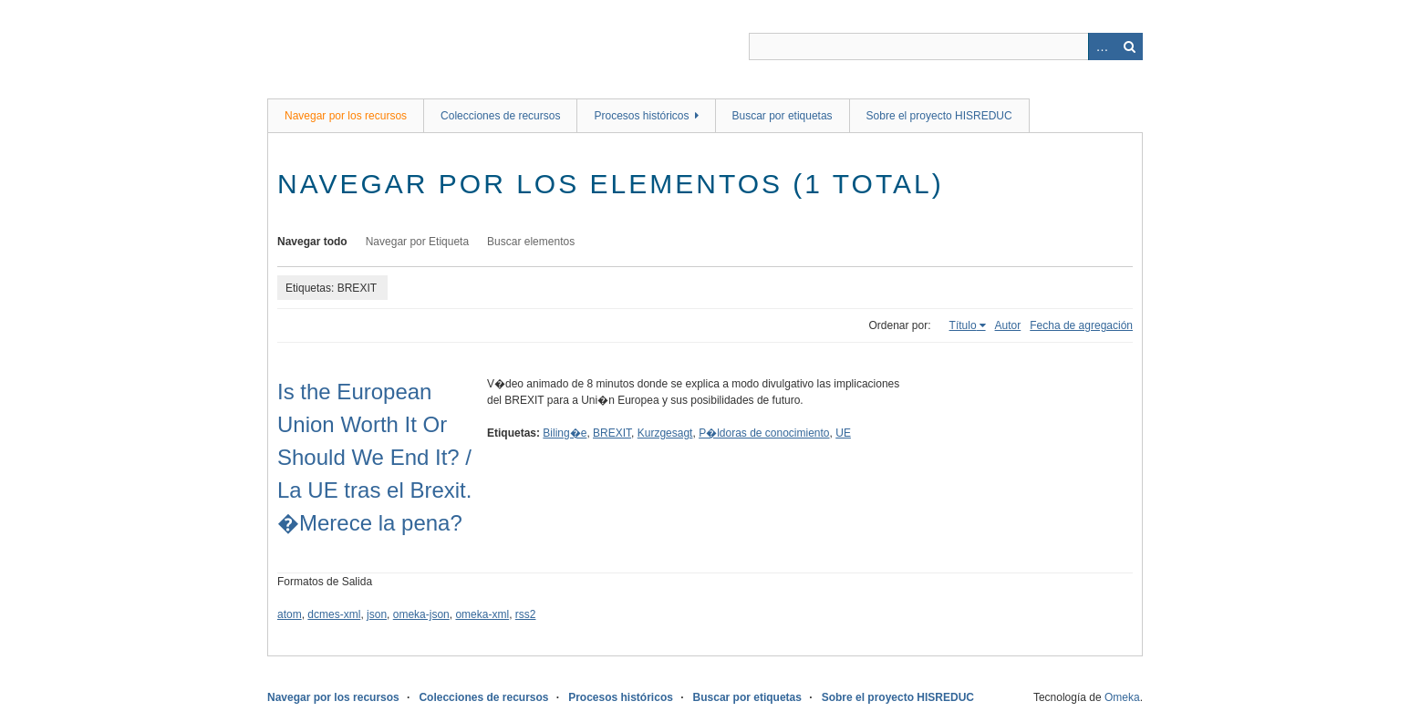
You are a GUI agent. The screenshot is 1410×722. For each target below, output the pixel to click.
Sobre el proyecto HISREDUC (939, 115)
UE (843, 433)
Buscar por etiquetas (782, 115)
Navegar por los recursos (346, 115)
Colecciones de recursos (500, 115)
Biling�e (564, 433)
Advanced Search (1101, 46)
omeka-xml (482, 614)
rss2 (525, 614)
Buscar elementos (531, 241)
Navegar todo (312, 241)
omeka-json (421, 614)
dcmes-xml (333, 614)
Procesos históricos (641, 115)
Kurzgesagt (665, 433)
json (377, 614)
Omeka (1122, 697)
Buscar (1129, 46)
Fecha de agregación (1081, 325)
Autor (1008, 325)
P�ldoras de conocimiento (764, 433)
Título (963, 325)
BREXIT (612, 433)
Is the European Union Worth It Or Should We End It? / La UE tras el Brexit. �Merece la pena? (374, 457)
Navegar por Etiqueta (417, 241)
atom (289, 614)
